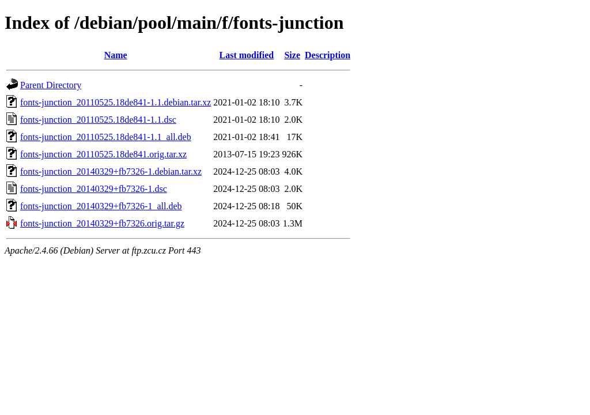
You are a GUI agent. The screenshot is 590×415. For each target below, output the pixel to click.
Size (292, 55)
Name (115, 55)
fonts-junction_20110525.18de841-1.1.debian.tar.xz (115, 102)
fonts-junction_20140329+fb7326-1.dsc (93, 189)
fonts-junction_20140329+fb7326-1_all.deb (101, 206)
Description (327, 55)
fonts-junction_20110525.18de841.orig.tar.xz (103, 154)
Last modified (247, 55)
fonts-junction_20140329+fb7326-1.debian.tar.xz (111, 171)
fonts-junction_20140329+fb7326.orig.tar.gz (102, 223)
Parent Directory (50, 85)
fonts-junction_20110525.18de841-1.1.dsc (98, 119)
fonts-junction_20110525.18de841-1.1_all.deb (105, 137)
